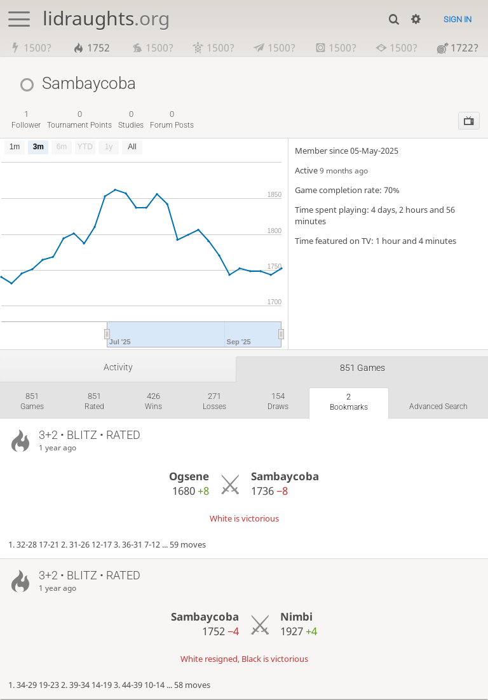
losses (214, 401)
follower (26, 119)
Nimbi (296, 617)
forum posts (172, 119)
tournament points (79, 119)
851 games (362, 368)
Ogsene (189, 476)
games (32, 401)
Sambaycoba (285, 476)
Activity (118, 367)
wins (153, 401)
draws (278, 401)
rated (94, 401)
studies (131, 119)
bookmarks (349, 402)
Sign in (457, 19)
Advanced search (438, 406)
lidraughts (106, 18)
